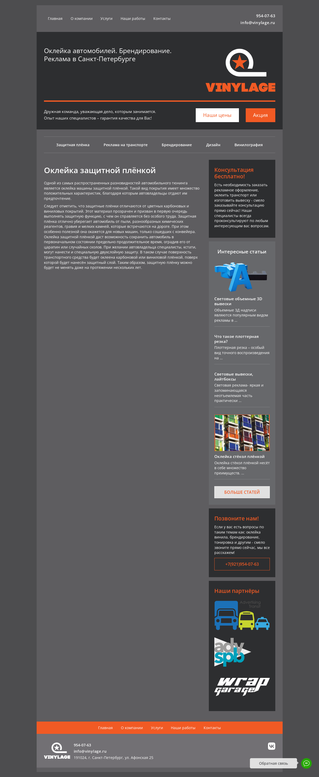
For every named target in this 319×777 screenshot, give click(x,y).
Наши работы (133, 18)
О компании (82, 18)
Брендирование (177, 144)
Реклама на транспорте (126, 144)
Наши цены (217, 115)
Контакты (162, 18)
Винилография (248, 144)
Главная (55, 18)
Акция (260, 115)
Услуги (106, 18)
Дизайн (213, 144)
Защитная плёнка (72, 144)
